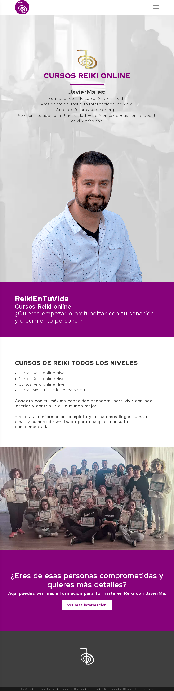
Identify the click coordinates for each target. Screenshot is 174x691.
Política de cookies (112, 689)
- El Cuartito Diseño (142, 689)
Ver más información (87, 605)
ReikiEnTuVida (37, 689)
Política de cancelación (60, 689)
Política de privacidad (87, 689)
